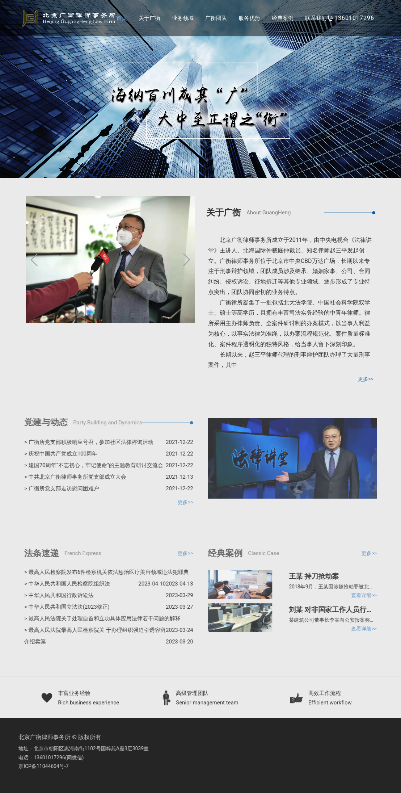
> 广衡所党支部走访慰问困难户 (106, 488)
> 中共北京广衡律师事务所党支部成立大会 (106, 477)
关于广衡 (149, 18)
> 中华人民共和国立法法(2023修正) (106, 607)
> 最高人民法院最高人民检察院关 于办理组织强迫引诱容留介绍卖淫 (106, 637)
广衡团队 (216, 18)
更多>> (366, 379)
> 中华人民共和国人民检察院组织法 (92, 583)
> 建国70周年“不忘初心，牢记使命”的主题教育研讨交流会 (106, 465)
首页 (121, 18)
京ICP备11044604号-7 (41, 766)
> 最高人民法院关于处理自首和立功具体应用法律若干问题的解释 (106, 619)
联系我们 (316, 18)
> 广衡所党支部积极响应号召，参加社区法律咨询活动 (106, 442)
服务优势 (249, 18)
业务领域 (183, 18)
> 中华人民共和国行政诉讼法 (106, 595)
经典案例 (283, 18)
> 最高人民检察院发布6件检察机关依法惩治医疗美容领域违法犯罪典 (106, 573)
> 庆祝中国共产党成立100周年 (106, 454)
